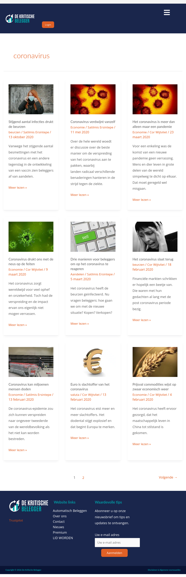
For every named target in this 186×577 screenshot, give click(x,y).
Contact (59, 524)
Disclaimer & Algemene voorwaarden (164, 573)
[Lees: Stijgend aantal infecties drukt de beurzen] (31, 102)
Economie (78, 135)
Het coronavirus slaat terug (154, 262)
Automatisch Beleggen (70, 513)
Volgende (167, 480)
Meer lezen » (18, 190)
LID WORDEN (63, 540)
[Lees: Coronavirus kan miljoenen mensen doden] (31, 364)
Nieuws (58, 529)
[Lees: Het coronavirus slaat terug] (155, 239)
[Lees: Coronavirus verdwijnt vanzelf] (92, 102)
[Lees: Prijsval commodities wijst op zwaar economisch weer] (155, 364)
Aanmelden (114, 556)
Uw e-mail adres (107, 537)
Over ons (60, 519)
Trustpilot (16, 523)
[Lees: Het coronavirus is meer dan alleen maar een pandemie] (155, 102)
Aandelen (77, 277)
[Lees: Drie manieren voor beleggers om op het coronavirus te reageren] (92, 239)
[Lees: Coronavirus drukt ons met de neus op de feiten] (31, 239)
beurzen (15, 135)
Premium (60, 535)
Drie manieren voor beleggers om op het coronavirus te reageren (89, 267)
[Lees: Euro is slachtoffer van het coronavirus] (92, 364)
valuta (75, 397)
